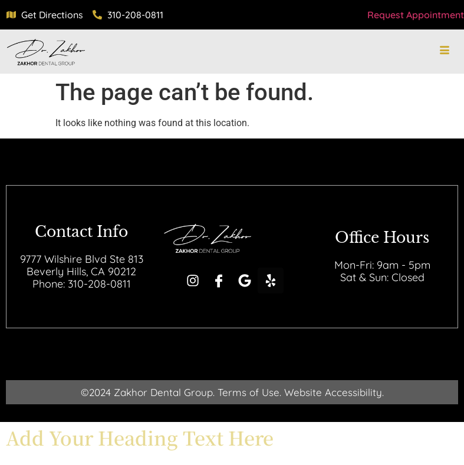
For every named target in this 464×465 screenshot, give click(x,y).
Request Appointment (415, 15)
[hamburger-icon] (445, 51)
